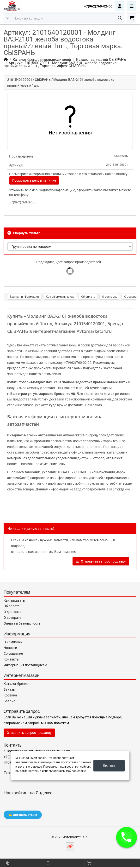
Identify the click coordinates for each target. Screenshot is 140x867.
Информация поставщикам (25, 665)
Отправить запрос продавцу (101, 561)
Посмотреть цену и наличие (34, 180)
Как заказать (14, 600)
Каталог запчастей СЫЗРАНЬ (101, 59)
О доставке (109, 296)
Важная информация (24, 296)
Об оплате (88, 296)
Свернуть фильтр (23, 233)
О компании (13, 642)
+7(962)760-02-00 (98, 6)
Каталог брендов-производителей (42, 59)
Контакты (11, 659)
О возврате (12, 617)
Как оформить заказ (60, 296)
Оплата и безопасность (22, 623)
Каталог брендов (17, 684)
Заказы (10, 689)
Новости (10, 648)
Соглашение (13, 653)
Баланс (9, 701)
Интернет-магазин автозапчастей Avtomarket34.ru (48, 435)
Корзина (10, 695)
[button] (126, 837)
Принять (109, 765)
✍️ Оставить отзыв (22, 815)
